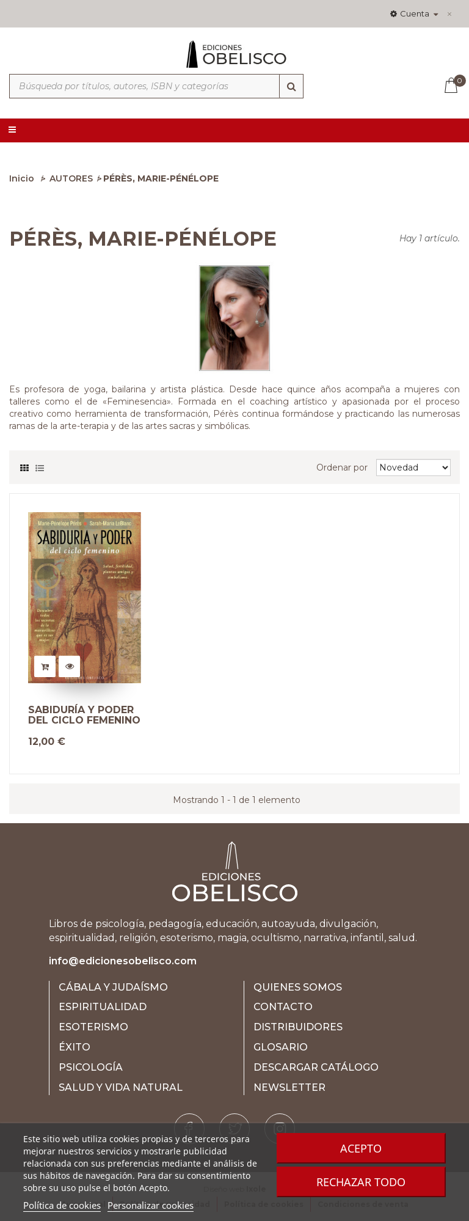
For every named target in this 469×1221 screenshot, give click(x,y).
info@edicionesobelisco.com (123, 961)
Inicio (21, 178)
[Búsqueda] (291, 86)
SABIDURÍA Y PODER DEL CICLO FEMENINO (84, 715)
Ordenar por (342, 467)
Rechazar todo (360, 1182)
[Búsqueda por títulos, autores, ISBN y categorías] (156, 86)
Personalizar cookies (150, 1205)
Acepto (361, 1148)
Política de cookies (62, 1205)
